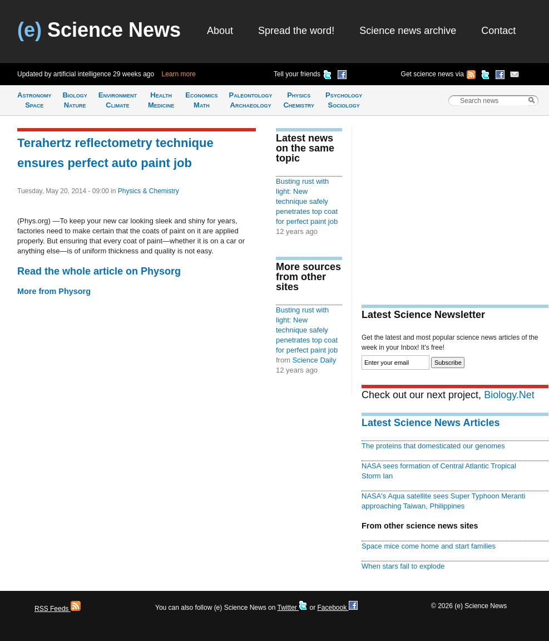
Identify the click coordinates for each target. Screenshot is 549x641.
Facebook (337, 607)
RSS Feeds (57, 609)
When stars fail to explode (403, 566)
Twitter (292, 607)
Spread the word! (296, 30)
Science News (99, 29)
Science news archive (407, 30)
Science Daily (315, 360)
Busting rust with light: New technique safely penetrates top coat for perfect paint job (307, 201)
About (220, 30)
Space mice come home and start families (429, 546)
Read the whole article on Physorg (99, 271)
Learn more (179, 74)
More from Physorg (54, 291)
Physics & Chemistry (148, 191)
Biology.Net (509, 394)
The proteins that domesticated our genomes (433, 446)
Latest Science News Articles (430, 422)
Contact (498, 30)
